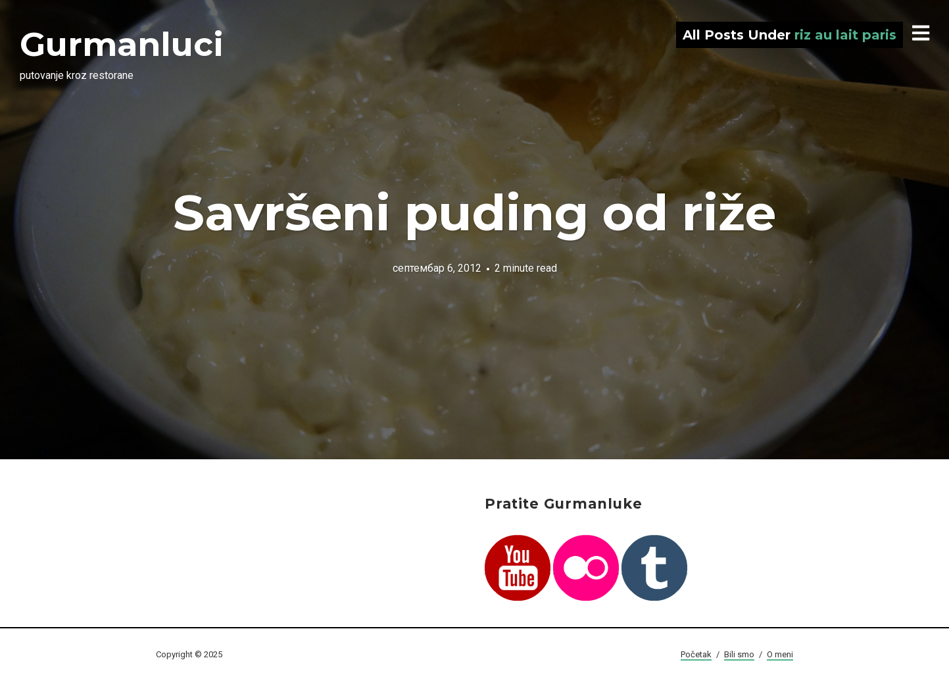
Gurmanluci (122, 44)
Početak (696, 654)
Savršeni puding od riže (474, 212)
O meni (780, 654)
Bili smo (739, 654)
